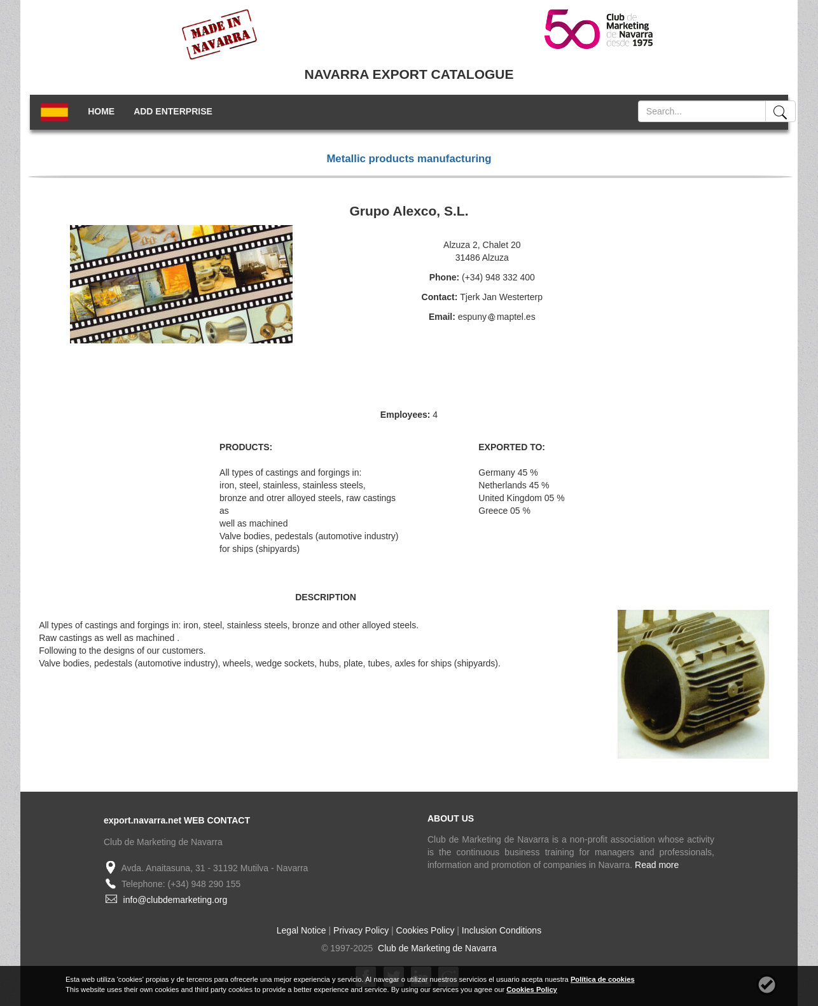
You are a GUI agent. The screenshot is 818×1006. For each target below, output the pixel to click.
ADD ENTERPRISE (173, 111)
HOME (101, 111)
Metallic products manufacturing (408, 159)
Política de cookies (603, 979)
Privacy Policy (361, 930)
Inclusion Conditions (501, 930)
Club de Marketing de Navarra (436, 948)
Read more (657, 865)
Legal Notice (301, 930)
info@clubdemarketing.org (175, 900)
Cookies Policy (425, 930)
